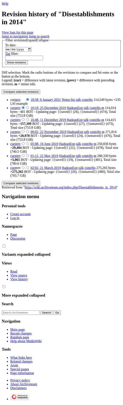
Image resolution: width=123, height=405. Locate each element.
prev (17, 100)
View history (19, 280)
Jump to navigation (15, 36)
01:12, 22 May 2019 (44, 156)
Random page (19, 337)
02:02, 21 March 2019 (46, 168)
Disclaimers (18, 388)
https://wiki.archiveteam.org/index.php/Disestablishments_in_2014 (70, 188)
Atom (14, 366)
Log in (14, 218)
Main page (17, 330)
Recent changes (21, 334)
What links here (21, 358)
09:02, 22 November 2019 (48, 132)
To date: (10, 45)
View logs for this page (17, 32)
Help (5, 3)
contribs (87, 100)
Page (13, 235)
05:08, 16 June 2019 (44, 144)
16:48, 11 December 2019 (48, 120)
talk (78, 100)
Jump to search (39, 36)
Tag (7, 54)
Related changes (21, 362)
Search (7, 304)
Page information (22, 373)
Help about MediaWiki (26, 341)
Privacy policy (20, 381)
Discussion (17, 239)
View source (18, 276)
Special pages (19, 370)
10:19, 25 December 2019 (48, 108)
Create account (20, 215)
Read (13, 272)
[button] (27, 40)
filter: (12, 54)
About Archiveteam (23, 385)
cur (12, 108)
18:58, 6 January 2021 (46, 100)
